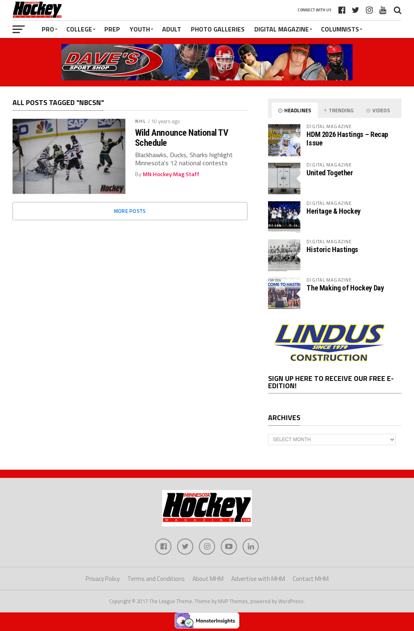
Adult (171, 29)
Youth (140, 29)
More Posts (130, 211)
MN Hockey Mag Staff (171, 174)
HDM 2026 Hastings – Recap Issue (347, 138)
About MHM (208, 578)
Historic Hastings (332, 249)
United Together (329, 172)
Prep (112, 29)
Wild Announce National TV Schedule (181, 137)
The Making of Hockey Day (345, 288)
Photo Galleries (218, 29)
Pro (48, 29)
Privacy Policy (103, 578)
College (79, 29)
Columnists (340, 29)
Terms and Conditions (156, 578)
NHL (140, 121)
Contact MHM (311, 578)
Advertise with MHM (258, 578)
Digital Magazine (281, 29)
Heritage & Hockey (333, 211)
